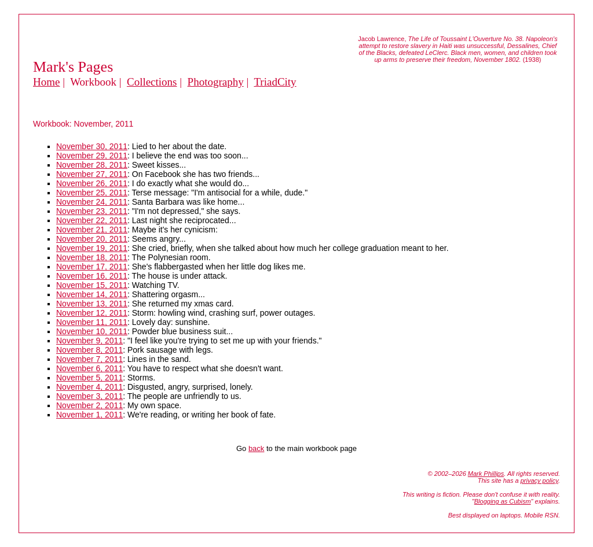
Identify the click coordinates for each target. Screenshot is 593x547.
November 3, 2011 (89, 396)
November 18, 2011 (91, 257)
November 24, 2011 (91, 201)
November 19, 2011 (91, 248)
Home (46, 82)
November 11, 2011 (91, 322)
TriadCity (275, 82)
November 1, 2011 (89, 414)
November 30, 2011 (91, 146)
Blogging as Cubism (502, 501)
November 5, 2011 (89, 377)
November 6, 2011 (89, 368)
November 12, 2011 (91, 312)
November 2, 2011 (89, 405)
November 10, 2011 (91, 331)
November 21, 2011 (91, 229)
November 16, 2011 (91, 275)
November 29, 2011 (91, 155)
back (256, 448)
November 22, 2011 (91, 220)
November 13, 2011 (91, 303)
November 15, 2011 (91, 285)
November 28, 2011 (91, 164)
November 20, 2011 (91, 238)
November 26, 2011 (91, 183)
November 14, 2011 (91, 294)
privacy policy (539, 480)
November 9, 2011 (89, 340)
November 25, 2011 (91, 192)
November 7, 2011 (89, 359)
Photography (216, 82)
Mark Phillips (486, 473)
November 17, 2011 (91, 266)
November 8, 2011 (89, 349)
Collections (152, 82)
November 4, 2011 (89, 386)
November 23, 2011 (91, 211)
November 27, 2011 (91, 174)
